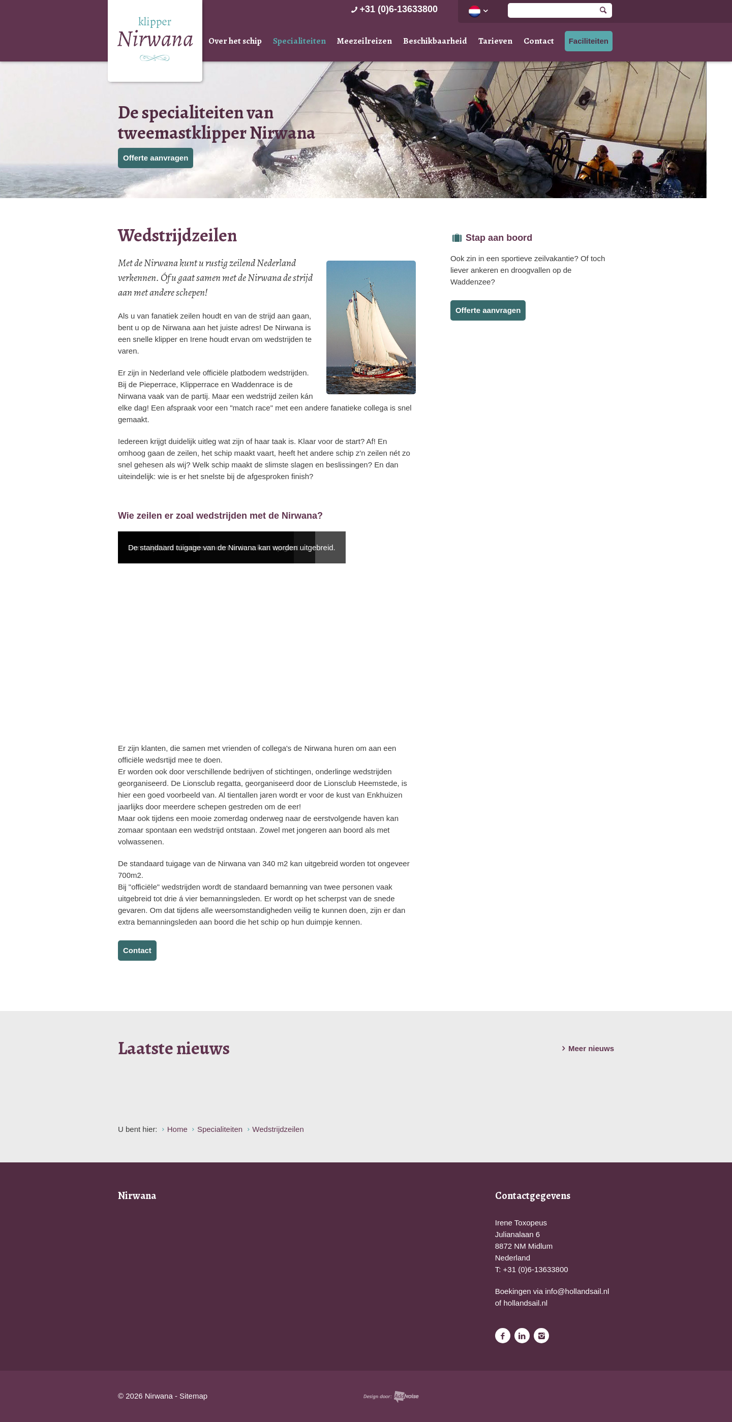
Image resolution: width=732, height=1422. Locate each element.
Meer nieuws (586, 1048)
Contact (539, 41)
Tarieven (495, 41)
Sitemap (193, 1396)
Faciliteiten (588, 41)
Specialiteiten (299, 41)
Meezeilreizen (364, 41)
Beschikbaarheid (435, 41)
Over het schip (235, 41)
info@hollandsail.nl (577, 1291)
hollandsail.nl (525, 1303)
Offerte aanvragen (155, 157)
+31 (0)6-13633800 (393, 9)
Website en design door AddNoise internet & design (391, 1397)
